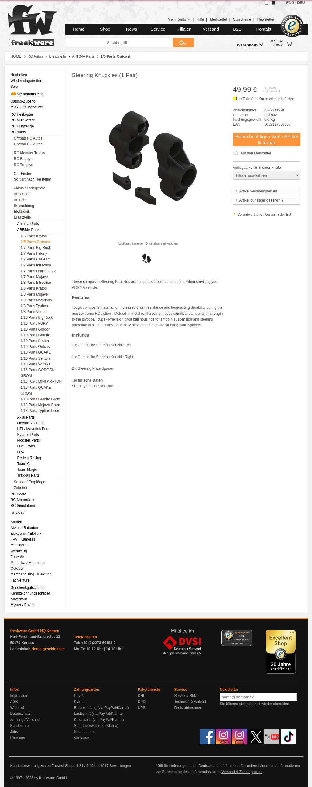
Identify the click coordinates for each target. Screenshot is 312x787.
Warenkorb (250, 44)
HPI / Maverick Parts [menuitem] (33, 429)
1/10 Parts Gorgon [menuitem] (35, 329)
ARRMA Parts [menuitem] (28, 230)
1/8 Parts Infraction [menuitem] (36, 282)
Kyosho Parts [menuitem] (28, 435)
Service (158, 29)
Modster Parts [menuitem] (28, 440)
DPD (142, 702)
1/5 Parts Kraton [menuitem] (34, 236)
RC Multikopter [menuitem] (23, 120)
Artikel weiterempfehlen (256, 191)
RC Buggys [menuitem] (23, 159)
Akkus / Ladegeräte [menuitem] (29, 188)
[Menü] (248, 633)
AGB (14, 702)
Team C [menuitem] (23, 464)
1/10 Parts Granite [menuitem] (35, 335)
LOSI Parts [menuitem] (26, 446)
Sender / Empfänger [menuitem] (30, 482)
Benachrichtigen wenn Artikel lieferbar (266, 139)
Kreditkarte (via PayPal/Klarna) (99, 719)
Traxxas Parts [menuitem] (28, 475)
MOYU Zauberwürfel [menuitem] (27, 107)
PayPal (80, 696)
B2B (237, 29)
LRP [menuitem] (20, 452)
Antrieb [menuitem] (20, 200)
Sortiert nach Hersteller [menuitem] (32, 179)
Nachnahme (84, 732)
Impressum (19, 696)
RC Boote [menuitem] (18, 494)
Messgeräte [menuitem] (20, 545)
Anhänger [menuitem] (22, 194)
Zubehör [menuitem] (21, 488)
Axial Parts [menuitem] (26, 417)
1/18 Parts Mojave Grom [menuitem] (40, 405)
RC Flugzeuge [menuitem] (22, 126)
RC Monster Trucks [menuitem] (29, 153)
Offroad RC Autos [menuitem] (28, 138)
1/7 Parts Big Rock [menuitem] (36, 248)
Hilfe (200, 19)
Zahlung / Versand (25, 719)
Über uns (17, 738)
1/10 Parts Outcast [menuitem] (36, 346)
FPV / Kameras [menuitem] (23, 539)
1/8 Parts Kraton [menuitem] (34, 288)
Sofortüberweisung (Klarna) (96, 726)
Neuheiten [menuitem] (19, 75)
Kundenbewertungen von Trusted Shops (42, 766)
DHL (141, 696)
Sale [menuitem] (14, 86)
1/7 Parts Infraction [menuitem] (36, 265)
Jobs (14, 732)
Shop (105, 29)
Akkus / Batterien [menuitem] (24, 528)
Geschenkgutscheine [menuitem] (28, 587)
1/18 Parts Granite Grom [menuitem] (40, 399)
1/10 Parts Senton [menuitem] (35, 358)
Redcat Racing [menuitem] (29, 458)
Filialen (184, 29)
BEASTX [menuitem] (18, 513)
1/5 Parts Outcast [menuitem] (35, 242)
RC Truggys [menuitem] (23, 165)
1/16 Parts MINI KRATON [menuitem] (41, 381)
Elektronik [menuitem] (22, 211)
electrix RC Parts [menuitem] (31, 423)
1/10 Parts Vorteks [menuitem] (35, 364)
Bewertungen (120, 766)
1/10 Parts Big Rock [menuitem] (37, 317)
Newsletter (266, 19)
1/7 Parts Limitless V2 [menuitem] (38, 271)
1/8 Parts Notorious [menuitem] (36, 300)
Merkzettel (218, 19)
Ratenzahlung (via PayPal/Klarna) (101, 708)
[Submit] (183, 42)
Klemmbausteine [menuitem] (27, 93)
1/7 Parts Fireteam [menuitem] (36, 259)
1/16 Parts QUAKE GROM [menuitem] (36, 390)
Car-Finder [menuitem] (22, 173)
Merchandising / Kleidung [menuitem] (31, 574)
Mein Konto (179, 19)
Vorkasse (81, 738)
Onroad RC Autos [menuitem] (28, 144)
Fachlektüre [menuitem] (20, 580)
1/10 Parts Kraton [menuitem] (35, 341)
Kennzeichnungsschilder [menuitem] (30, 593)
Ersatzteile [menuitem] (22, 217)
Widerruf (17, 708)
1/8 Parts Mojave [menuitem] (34, 294)
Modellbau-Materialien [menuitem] (28, 563)
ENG (290, 3)
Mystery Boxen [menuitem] (23, 605)
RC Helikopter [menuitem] (22, 114)
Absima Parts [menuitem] (28, 224)
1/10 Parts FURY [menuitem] (34, 323)
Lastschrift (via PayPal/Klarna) (98, 713)
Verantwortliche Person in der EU (264, 214)
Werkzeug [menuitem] (19, 551)
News (131, 29)
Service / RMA (186, 696)
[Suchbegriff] (119, 42)
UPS (142, 708)
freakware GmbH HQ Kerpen (34, 631)
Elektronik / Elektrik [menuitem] (26, 533)
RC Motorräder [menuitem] (23, 500)
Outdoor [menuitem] (17, 568)
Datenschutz (20, 713)
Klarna (79, 702)
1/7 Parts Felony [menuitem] (34, 253)
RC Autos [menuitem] (18, 132)
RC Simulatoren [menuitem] (23, 506)
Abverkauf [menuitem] (19, 599)
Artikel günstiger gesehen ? (259, 200)
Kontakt (263, 29)
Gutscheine (242, 19)
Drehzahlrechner (187, 708)
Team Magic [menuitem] (27, 469)
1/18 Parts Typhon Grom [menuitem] (40, 411)
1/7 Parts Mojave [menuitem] (34, 277)
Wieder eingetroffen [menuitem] (27, 81)
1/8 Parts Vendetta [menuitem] (36, 312)
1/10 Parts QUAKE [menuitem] (36, 352)
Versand (211, 29)
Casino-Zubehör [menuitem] (24, 101)
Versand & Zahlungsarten (241, 772)
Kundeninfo (19, 726)
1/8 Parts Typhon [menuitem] (34, 306)
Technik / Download (190, 702)
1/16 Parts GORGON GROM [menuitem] (38, 373)
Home (78, 29)
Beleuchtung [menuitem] (24, 206)
